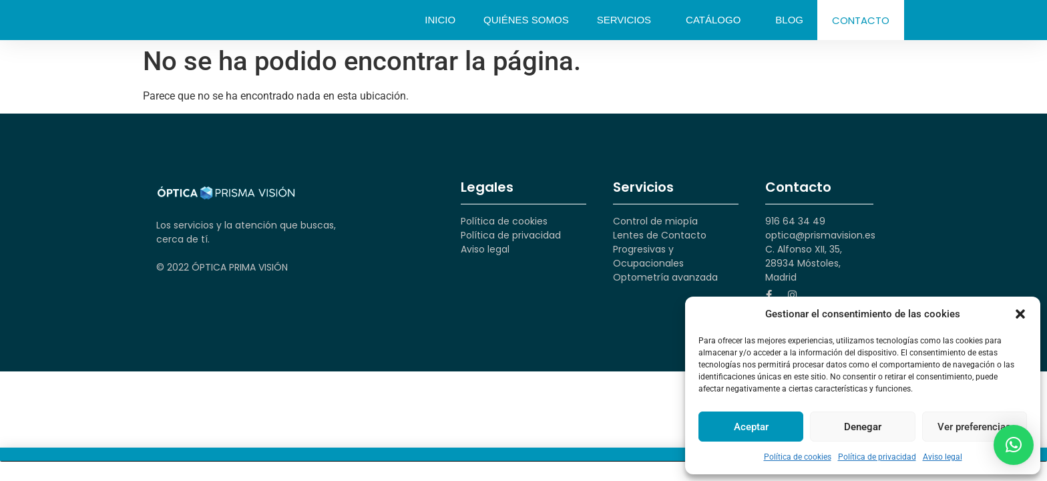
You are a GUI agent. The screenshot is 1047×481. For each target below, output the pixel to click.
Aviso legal (942, 457)
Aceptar (751, 427)
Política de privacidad (877, 457)
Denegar (862, 427)
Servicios (627, 20)
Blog (789, 19)
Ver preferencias (974, 427)
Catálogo (716, 20)
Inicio (440, 19)
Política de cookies (797, 457)
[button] (1020, 314)
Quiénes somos (526, 19)
